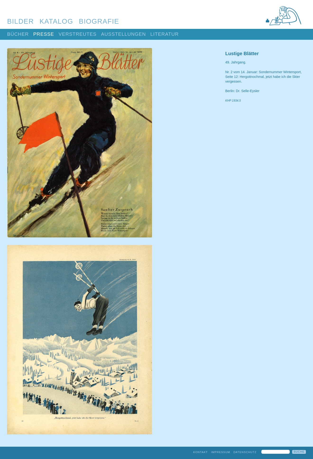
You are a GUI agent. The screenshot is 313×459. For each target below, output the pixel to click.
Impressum (220, 452)
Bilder (20, 21)
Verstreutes (78, 34)
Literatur (164, 34)
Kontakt (200, 452)
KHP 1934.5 (233, 100)
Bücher (18, 34)
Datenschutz (245, 452)
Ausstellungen (123, 34)
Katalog (56, 21)
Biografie (99, 21)
